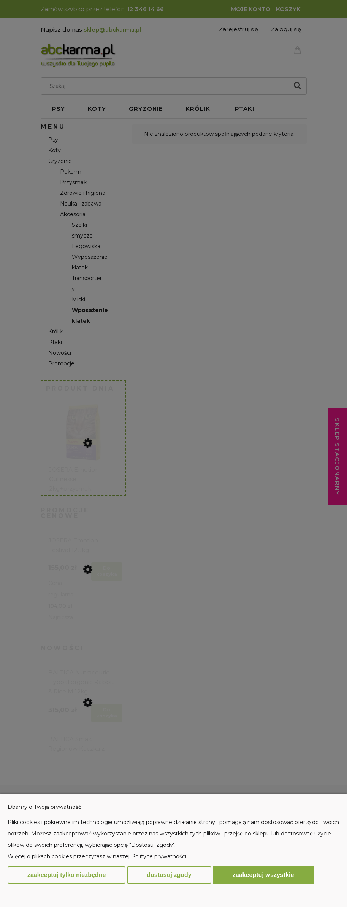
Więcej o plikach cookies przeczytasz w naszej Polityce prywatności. (97, 856)
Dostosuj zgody (169, 875)
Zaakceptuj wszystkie (263, 874)
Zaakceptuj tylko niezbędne (66, 875)
